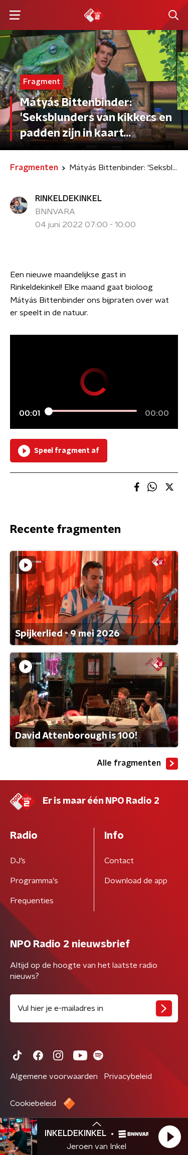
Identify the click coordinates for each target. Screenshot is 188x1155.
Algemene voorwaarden (54, 1076)
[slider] (92, 411)
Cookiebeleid (33, 1103)
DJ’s (18, 861)
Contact (119, 861)
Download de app (135, 881)
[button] (169, 1136)
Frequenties (32, 901)
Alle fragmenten (137, 764)
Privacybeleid (128, 1076)
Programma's (34, 881)
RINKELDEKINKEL (68, 199)
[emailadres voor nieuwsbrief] (94, 1008)
